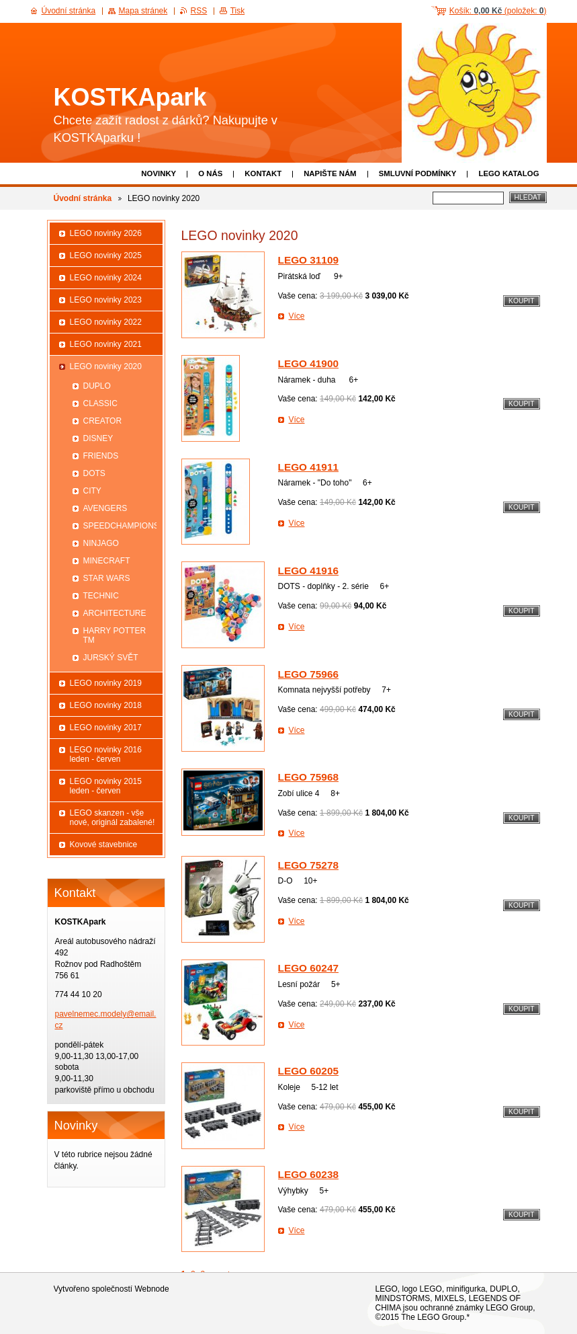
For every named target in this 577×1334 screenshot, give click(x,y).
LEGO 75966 (308, 674)
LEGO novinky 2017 (106, 727)
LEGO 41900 (308, 363)
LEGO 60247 (308, 968)
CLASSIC (100, 403)
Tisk (237, 10)
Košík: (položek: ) (498, 10)
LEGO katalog (508, 173)
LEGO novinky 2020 (106, 366)
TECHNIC (101, 595)
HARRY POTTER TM (114, 635)
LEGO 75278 (308, 865)
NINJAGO (101, 543)
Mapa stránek (143, 10)
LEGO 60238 (308, 1174)
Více (297, 316)
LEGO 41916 (308, 570)
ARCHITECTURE (114, 613)
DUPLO (97, 386)
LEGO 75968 (308, 777)
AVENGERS (105, 508)
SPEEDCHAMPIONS (120, 526)
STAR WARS (106, 578)
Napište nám (330, 173)
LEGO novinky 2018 (106, 705)
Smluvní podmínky (418, 173)
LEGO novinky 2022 (106, 322)
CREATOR (102, 421)
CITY (92, 491)
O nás (210, 173)
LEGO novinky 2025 (106, 255)
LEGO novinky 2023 (106, 300)
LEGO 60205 (308, 1070)
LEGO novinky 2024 (106, 277)
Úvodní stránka (83, 198)
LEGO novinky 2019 (106, 683)
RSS (199, 10)
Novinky (158, 173)
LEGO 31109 (308, 260)
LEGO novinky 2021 (106, 344)
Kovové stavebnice (104, 844)
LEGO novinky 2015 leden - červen (106, 786)
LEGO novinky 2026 (106, 233)
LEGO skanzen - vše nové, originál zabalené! (112, 817)
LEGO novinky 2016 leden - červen (106, 754)
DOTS (94, 473)
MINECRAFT (106, 560)
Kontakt (263, 173)
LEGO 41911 (308, 467)
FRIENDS (101, 456)
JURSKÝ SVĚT (110, 657)
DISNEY (98, 438)
